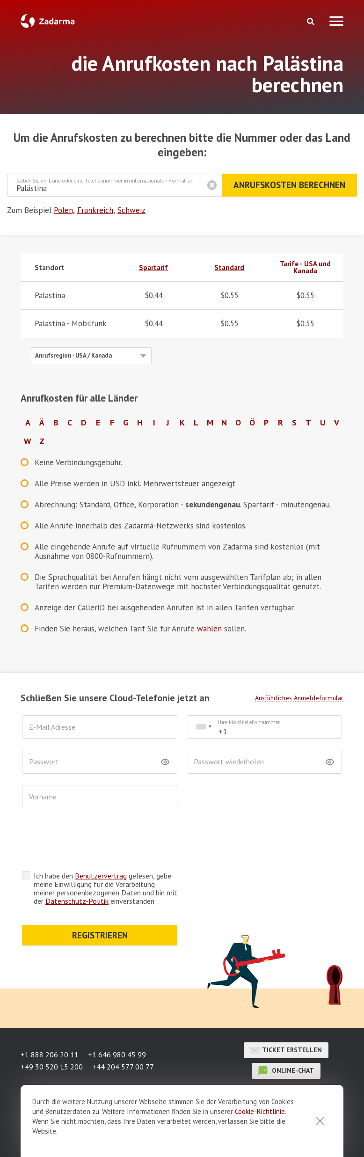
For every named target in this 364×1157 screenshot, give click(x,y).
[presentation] (93, 842)
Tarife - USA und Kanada (305, 267)
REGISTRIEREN (100, 935)
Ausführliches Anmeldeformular (299, 698)
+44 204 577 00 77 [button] (123, 1066)
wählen (209, 628)
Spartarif (153, 267)
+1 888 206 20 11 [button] (50, 1054)
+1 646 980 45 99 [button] (117, 1054)
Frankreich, (96, 210)
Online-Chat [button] (286, 1071)
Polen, (64, 210)
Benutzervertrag (101, 875)
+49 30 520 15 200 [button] (52, 1066)
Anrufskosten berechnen (289, 184)
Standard (229, 267)
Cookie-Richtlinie (260, 1135)
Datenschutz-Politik (77, 901)
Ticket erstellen (286, 1050)
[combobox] (203, 727)
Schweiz (131, 210)
